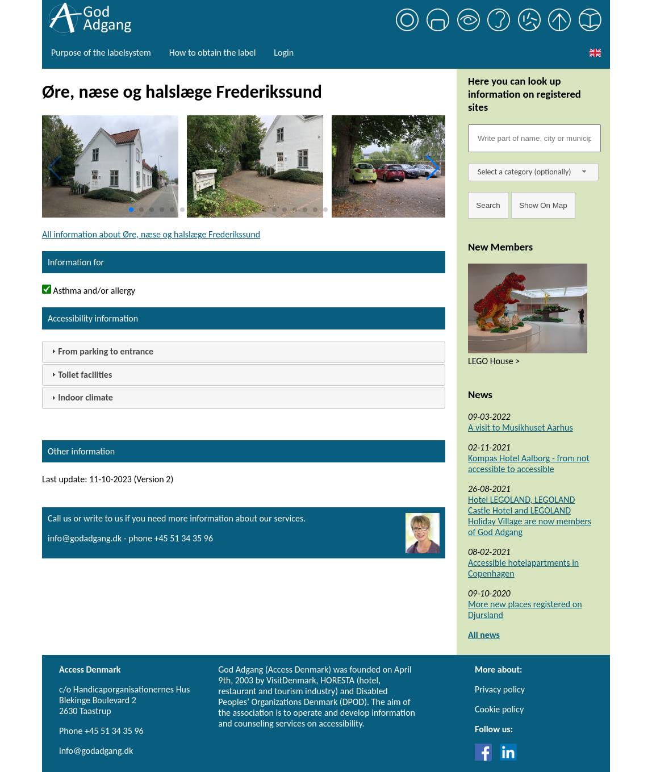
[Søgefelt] (534, 138)
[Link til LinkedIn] (508, 757)
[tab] (243, 352)
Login (284, 52)
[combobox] (533, 172)
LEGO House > (494, 361)
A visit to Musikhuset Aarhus (520, 427)
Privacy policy (500, 689)
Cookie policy (499, 709)
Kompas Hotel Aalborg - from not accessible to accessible (529, 463)
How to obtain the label (212, 52)
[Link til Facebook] (486, 757)
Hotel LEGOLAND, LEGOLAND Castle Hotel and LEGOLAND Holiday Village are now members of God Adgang (529, 515)
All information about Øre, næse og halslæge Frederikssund (151, 234)
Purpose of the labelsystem (101, 52)
